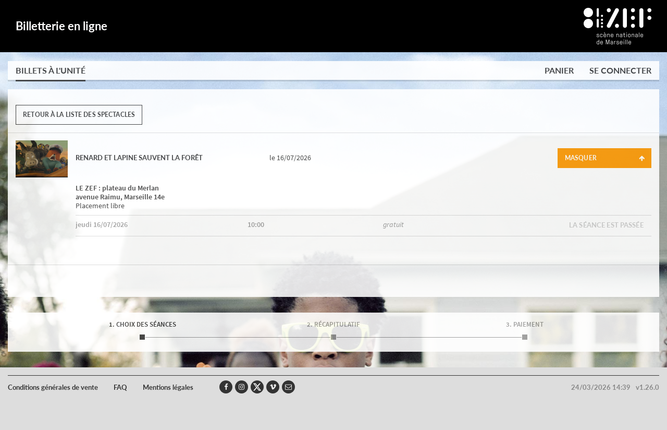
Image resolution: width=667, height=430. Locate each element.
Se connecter (620, 70)
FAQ (120, 387)
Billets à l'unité (50, 70)
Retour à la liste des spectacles (79, 114)
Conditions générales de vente (53, 387)
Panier (559, 70)
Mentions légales (168, 387)
